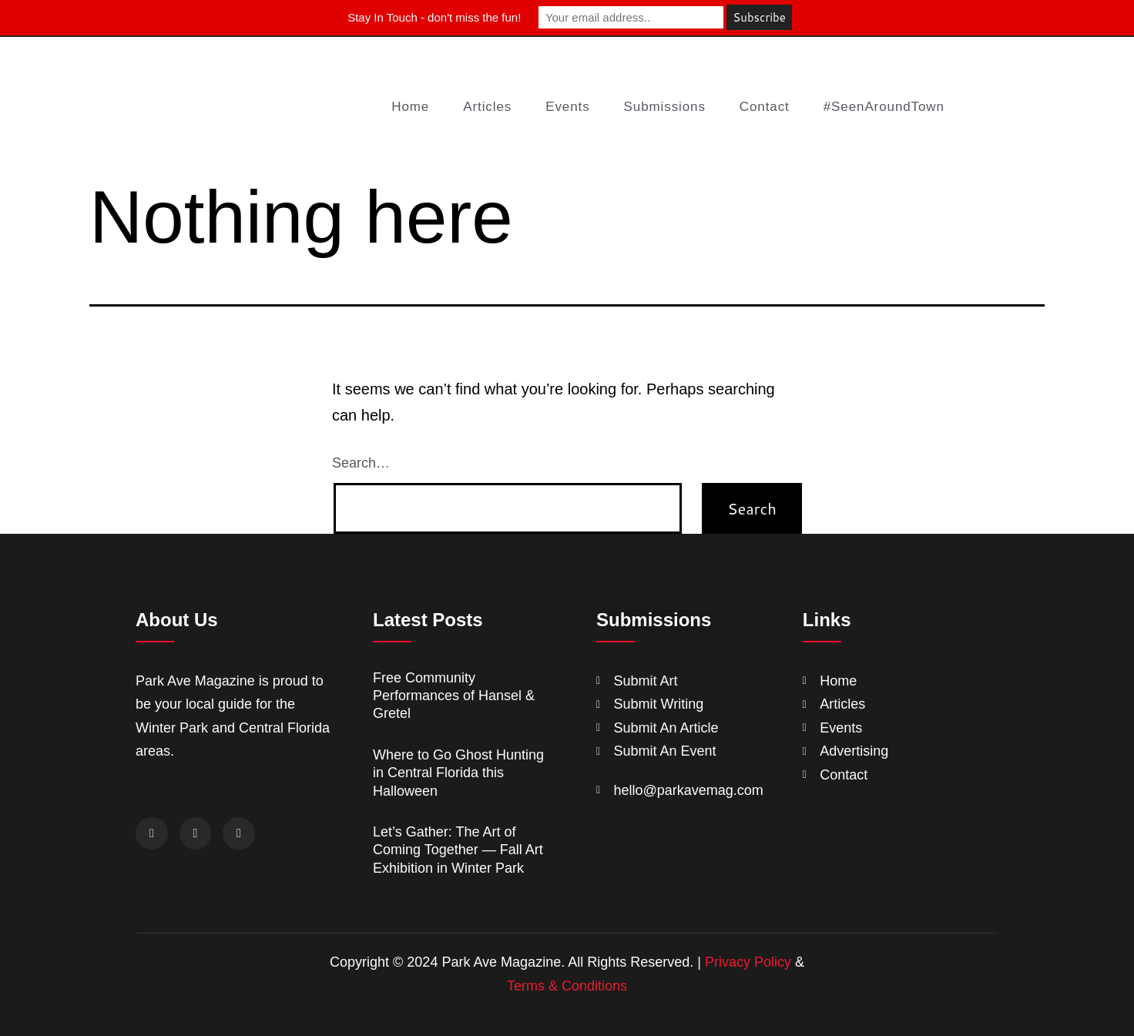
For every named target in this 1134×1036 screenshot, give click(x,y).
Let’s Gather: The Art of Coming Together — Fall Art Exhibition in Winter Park (458, 850)
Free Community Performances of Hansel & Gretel (454, 696)
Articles (487, 106)
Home (410, 106)
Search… (361, 463)
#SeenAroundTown (884, 106)
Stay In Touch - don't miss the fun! (434, 17)
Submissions (665, 106)
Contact (765, 106)
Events (567, 106)
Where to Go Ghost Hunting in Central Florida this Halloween (458, 773)
